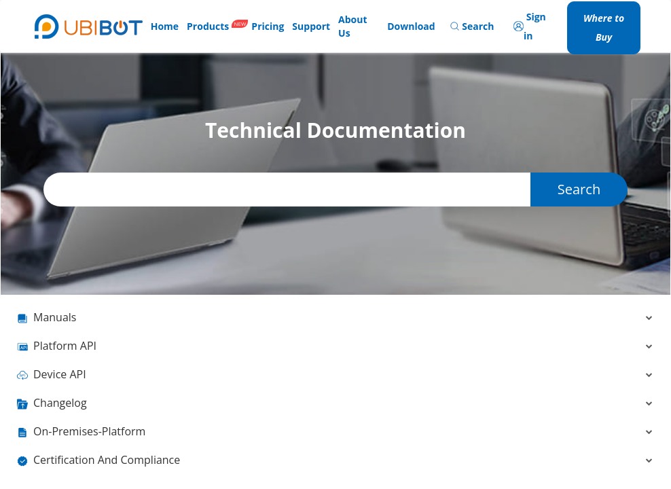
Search (579, 189)
